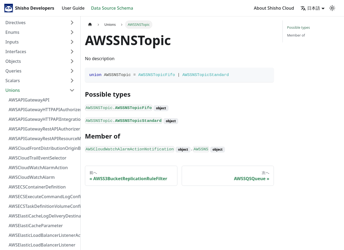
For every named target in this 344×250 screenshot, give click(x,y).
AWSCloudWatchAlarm (32, 177)
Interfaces (15, 52)
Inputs (12, 42)
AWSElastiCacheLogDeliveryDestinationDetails (43, 216)
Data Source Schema (112, 8)
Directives (15, 23)
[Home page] (90, 24)
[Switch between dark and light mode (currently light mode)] (332, 8)
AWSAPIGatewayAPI (29, 100)
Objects (13, 61)
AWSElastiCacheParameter (36, 226)
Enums (12, 32)
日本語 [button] (310, 8)
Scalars (12, 81)
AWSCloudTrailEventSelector (37, 158)
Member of (296, 35)
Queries (13, 71)
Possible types (298, 27)
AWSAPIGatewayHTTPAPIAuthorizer (43, 110)
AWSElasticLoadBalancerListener (42, 245)
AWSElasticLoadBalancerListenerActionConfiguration (43, 235)
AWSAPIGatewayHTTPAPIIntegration (43, 119)
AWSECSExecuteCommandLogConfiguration (43, 197)
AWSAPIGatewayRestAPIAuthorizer (43, 129)
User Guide (73, 8)
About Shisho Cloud (274, 8)
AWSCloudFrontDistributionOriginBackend (43, 148)
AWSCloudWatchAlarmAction (38, 168)
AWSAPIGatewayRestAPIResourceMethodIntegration (43, 139)
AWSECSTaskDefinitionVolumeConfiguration (43, 206)
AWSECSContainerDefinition (37, 187)
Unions (12, 90)
